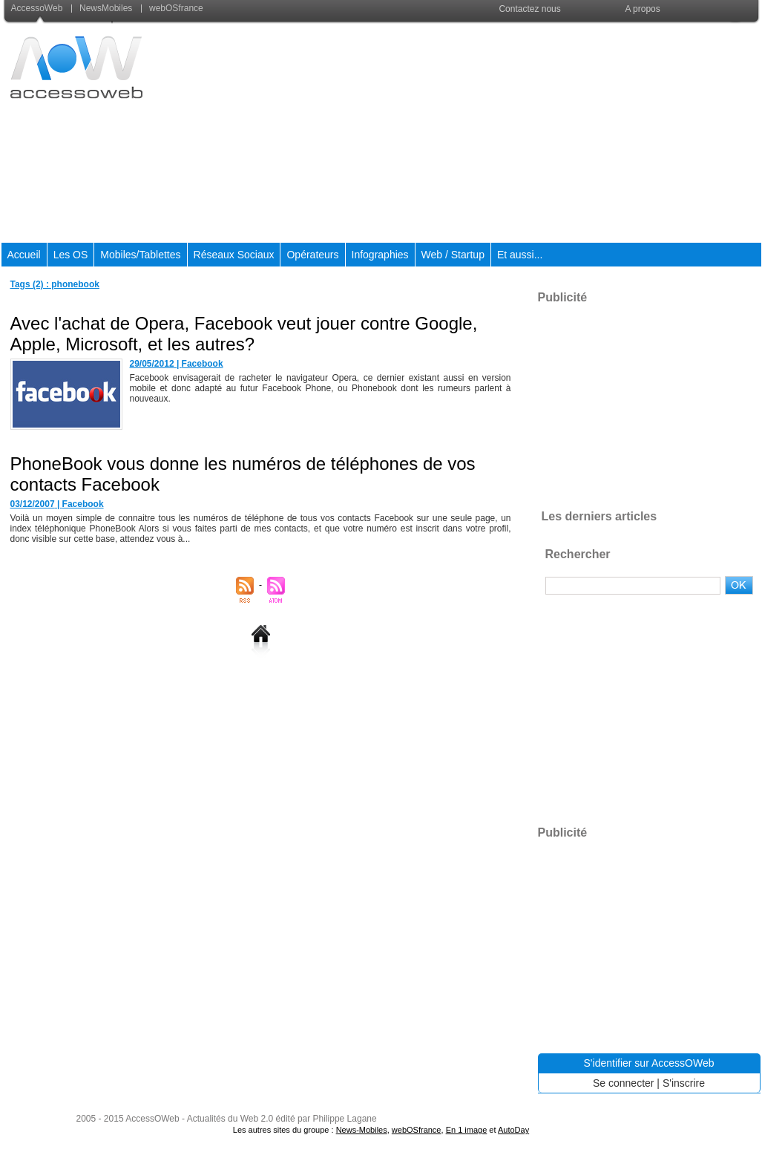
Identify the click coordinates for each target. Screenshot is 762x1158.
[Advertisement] (490, 133)
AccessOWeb (152, 1118)
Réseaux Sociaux (234, 255)
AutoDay (513, 1129)
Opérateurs (312, 255)
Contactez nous (529, 9)
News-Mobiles (361, 1129)
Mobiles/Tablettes (140, 255)
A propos (642, 9)
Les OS (70, 255)
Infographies (380, 255)
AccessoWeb (38, 8)
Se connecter (623, 1083)
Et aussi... (519, 255)
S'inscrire (684, 1083)
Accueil (24, 255)
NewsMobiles (103, 8)
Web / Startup (453, 255)
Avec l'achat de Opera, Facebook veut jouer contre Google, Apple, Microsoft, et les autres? (244, 333)
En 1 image (466, 1129)
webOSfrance (172, 8)
